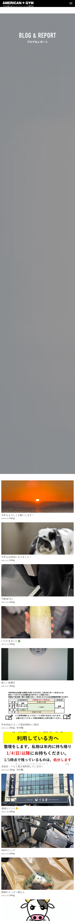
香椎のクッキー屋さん (13, 892)
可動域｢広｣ (7, 599)
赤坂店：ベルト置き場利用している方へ (22, 766)
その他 (19, 727)
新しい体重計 (8, 682)
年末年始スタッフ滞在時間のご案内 (20, 724)
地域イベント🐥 (9, 808)
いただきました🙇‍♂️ (11, 641)
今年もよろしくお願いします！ (17, 515)
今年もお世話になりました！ (16, 557)
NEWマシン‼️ (8, 850)
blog (12, 518)
